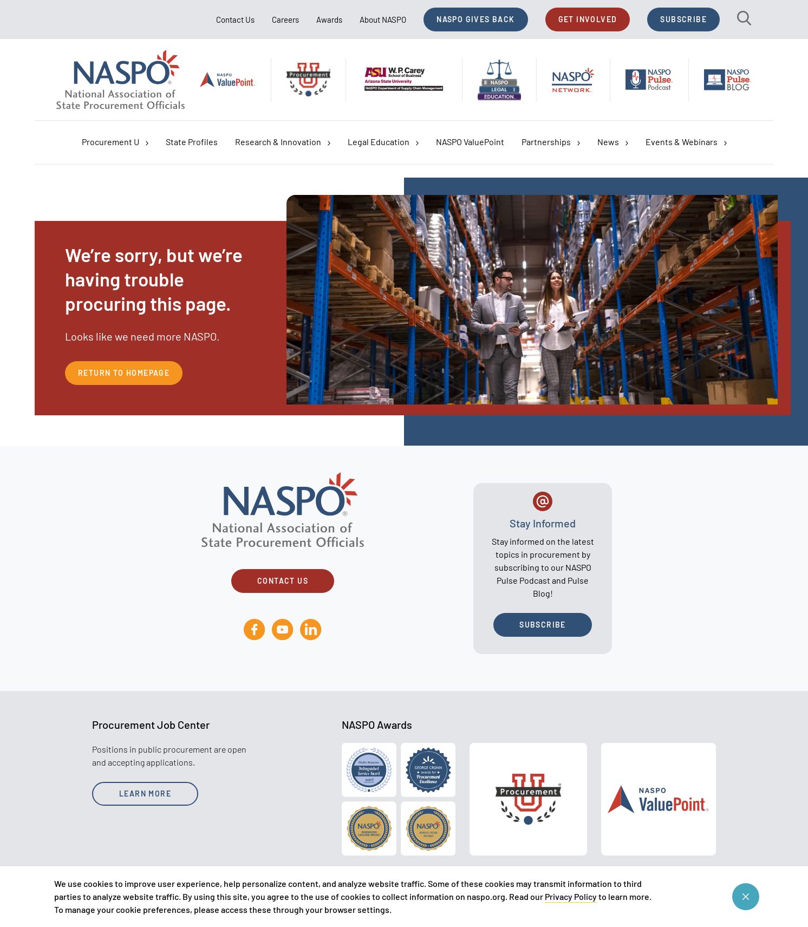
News (612, 141)
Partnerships (551, 141)
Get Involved (587, 19)
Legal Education (383, 141)
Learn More (145, 793)
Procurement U (115, 141)
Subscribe (683, 19)
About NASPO (383, 19)
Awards (329, 19)
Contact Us (235, 19)
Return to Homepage (124, 372)
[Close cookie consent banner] (745, 896)
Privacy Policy (571, 896)
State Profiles (192, 141)
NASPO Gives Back (475, 19)
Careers (285, 19)
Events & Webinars (686, 141)
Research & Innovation (282, 141)
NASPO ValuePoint (470, 141)
